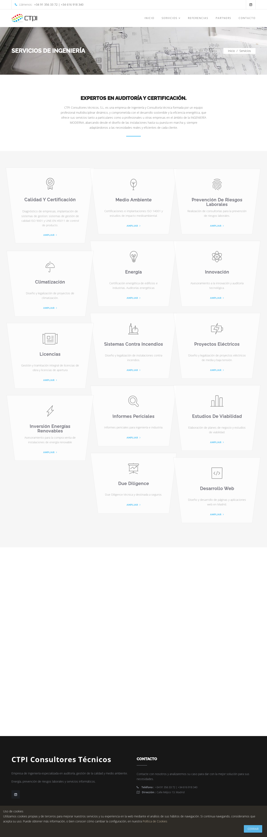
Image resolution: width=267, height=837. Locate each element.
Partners (223, 18)
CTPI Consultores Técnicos (61, 759)
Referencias (198, 18)
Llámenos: (49, 4)
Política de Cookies (155, 821)
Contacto (247, 18)
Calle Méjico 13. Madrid (161, 792)
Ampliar (50, 238)
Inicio (149, 18)
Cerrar (253, 829)
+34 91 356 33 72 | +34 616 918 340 (167, 787)
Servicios (171, 18)
